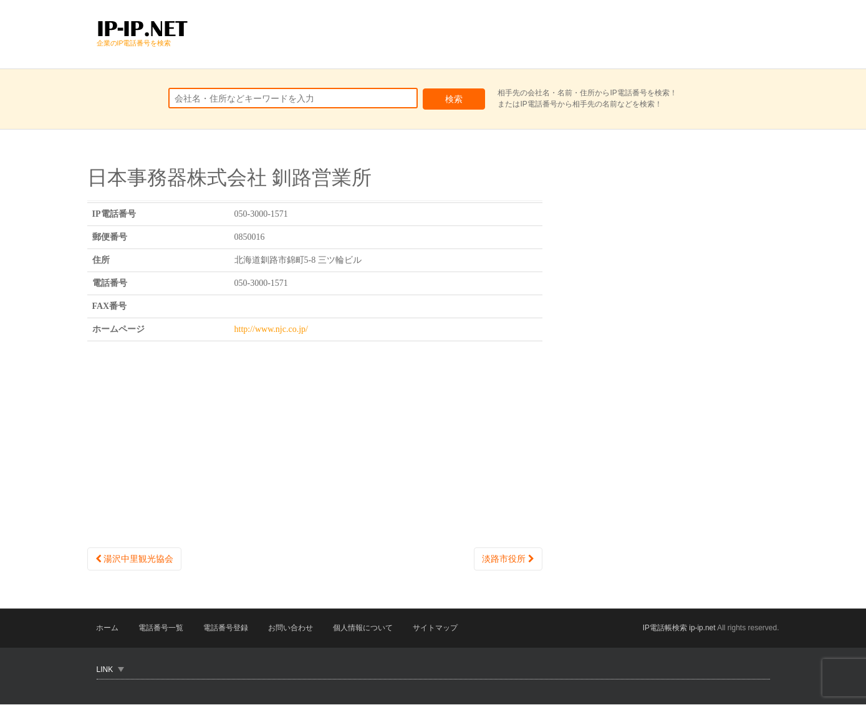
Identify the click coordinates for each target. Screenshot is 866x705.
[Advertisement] (543, 34)
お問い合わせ (293, 628)
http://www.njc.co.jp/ (271, 329)
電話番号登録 (227, 628)
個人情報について (367, 628)
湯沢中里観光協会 (134, 559)
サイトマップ (439, 628)
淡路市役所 (508, 559)
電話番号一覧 (162, 628)
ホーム (108, 628)
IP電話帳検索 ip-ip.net (678, 628)
